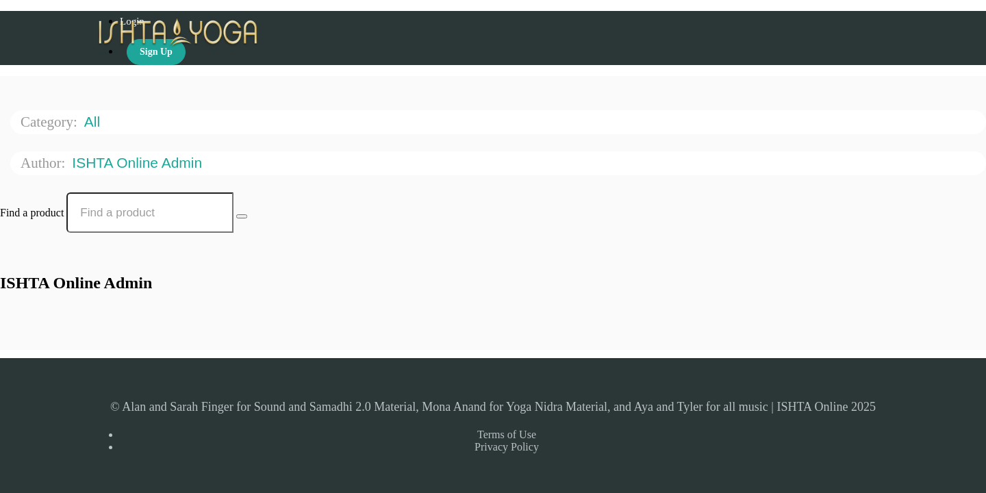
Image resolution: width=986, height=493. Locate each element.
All (94, 121)
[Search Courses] (241, 216)
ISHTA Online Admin (139, 162)
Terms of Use (506, 434)
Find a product (32, 212)
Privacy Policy (507, 447)
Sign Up (156, 52)
